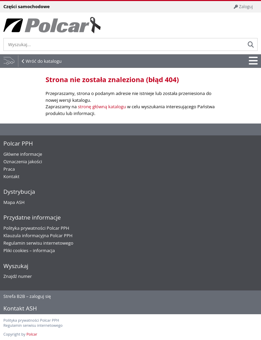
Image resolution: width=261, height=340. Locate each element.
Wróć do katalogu (43, 61)
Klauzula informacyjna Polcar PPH (37, 235)
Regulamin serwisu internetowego (38, 243)
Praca (9, 169)
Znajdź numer (17, 276)
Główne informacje (22, 154)
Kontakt (11, 176)
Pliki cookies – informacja (29, 250)
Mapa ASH (13, 202)
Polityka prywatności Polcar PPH (36, 228)
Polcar (32, 334)
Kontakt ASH (20, 308)
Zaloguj (243, 7)
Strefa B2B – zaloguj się (27, 296)
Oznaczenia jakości (22, 161)
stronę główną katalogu (102, 106)
